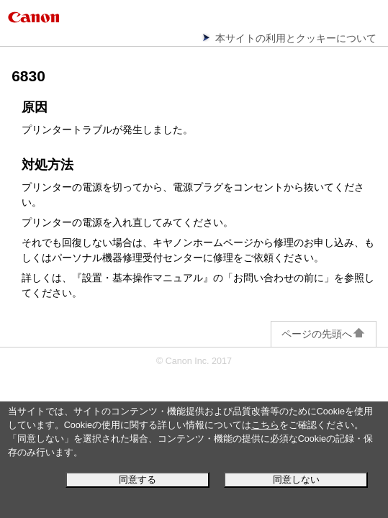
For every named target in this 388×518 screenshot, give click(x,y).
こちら (265, 425)
